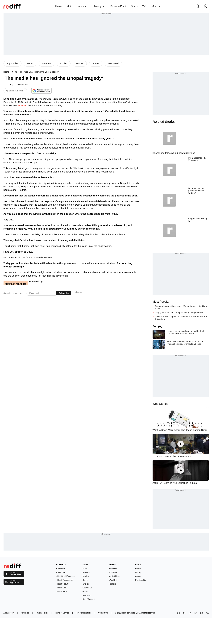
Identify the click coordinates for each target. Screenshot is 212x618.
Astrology (87, 595)
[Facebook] (190, 613)
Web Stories (160, 403)
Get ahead (113, 63)
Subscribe (64, 293)
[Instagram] (196, 613)
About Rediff (9, 613)
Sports (95, 63)
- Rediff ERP (61, 592)
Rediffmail (60, 568)
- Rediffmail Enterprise (65, 576)
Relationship (140, 580)
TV (143, 6)
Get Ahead (87, 588)
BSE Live (113, 568)
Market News (114, 576)
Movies (79, 63)
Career (138, 576)
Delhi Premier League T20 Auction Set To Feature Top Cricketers (181, 317)
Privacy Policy (42, 613)
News (82, 6)
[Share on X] (184, 613)
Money (99, 6)
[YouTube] (201, 613)
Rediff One (60, 572)
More (156, 6)
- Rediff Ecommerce (64, 580)
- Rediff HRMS (62, 584)
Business (46, 63)
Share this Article (15, 91)
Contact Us (103, 613)
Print (79, 292)
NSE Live (113, 572)
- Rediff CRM (61, 588)
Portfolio (112, 584)
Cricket (63, 63)
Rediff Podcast (89, 599)
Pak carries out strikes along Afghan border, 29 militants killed (181, 307)
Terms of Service (62, 613)
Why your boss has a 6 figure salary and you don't (179, 312)
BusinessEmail (118, 6)
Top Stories (12, 63)
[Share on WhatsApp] (178, 613)
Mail (69, 6)
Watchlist (112, 580)
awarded (22, 105)
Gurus (134, 6)
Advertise (25, 613)
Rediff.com (126, 613)
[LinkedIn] (207, 613)
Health (138, 568)
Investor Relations (83, 613)
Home (58, 6)
